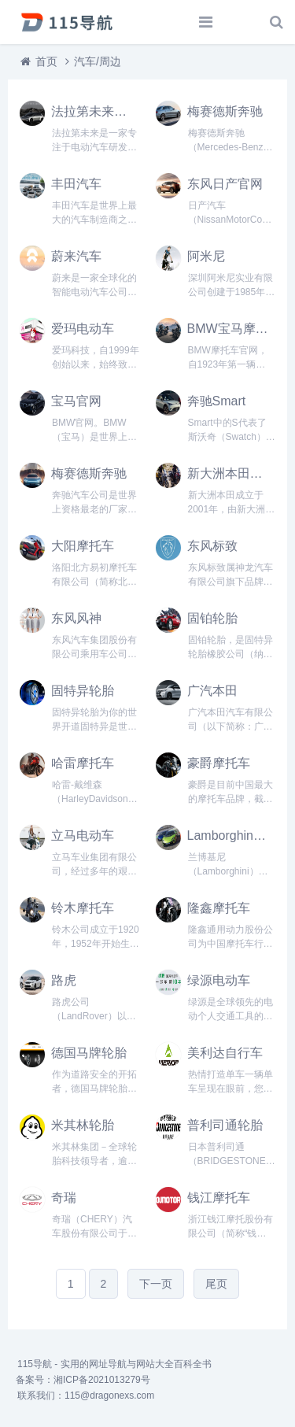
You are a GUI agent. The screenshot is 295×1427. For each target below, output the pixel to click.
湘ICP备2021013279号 (101, 1379)
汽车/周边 (97, 61)
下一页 (155, 1283)
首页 (46, 61)
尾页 (216, 1283)
